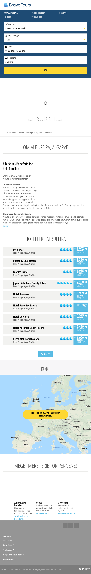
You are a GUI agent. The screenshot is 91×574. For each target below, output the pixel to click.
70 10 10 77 (7, 540)
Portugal (30, 132)
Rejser (21, 132)
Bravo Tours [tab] (7, 545)
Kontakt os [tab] (7, 536)
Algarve (39, 132)
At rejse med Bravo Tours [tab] (12, 554)
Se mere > (7, 226)
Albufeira (48, 132)
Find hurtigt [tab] (7, 550)
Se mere (45, 354)
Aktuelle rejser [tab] (8, 559)
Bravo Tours (12, 132)
